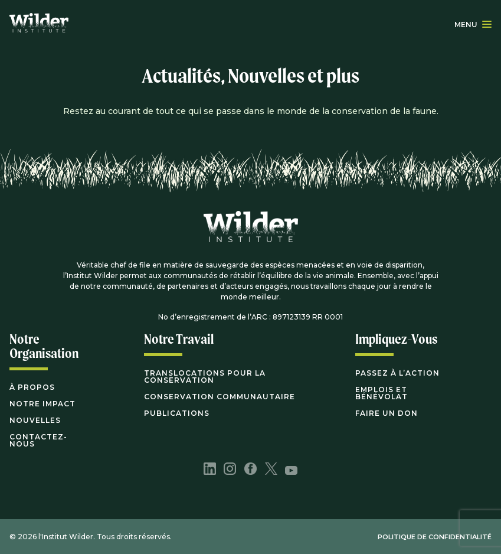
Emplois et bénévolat (381, 393)
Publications (176, 413)
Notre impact (42, 403)
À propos (32, 387)
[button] (487, 24)
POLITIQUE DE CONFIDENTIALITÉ (435, 537)
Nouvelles (35, 420)
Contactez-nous (38, 440)
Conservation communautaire (219, 396)
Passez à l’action (397, 373)
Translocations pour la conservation (205, 376)
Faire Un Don (386, 413)
